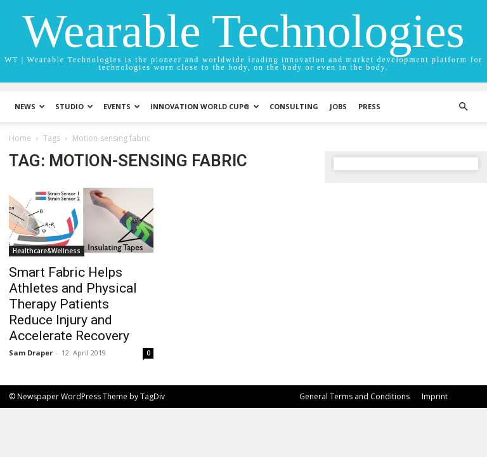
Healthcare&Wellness (47, 250)
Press (369, 106)
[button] (463, 107)
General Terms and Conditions (354, 396)
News (30, 106)
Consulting (293, 106)
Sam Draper (31, 352)
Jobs (338, 106)
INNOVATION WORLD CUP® (204, 106)
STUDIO (74, 106)
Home (20, 138)
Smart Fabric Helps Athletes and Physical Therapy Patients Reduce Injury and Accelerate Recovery (73, 304)
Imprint (435, 396)
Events (121, 106)
